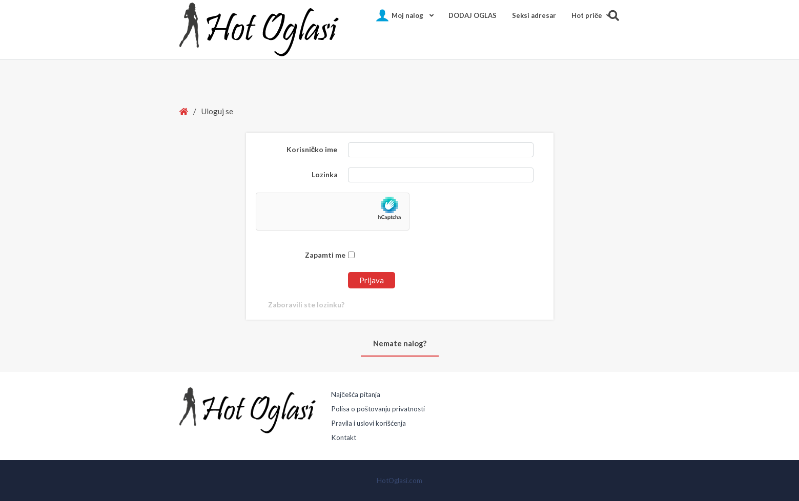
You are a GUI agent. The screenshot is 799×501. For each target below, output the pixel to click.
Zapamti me (330, 255)
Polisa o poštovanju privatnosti (378, 409)
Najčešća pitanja (355, 394)
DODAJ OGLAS (472, 15)
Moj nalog (407, 15)
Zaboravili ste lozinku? (306, 304)
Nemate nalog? (399, 343)
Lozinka (325, 174)
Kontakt (343, 437)
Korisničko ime (312, 149)
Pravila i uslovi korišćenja (368, 423)
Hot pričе (586, 15)
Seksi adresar (534, 15)
